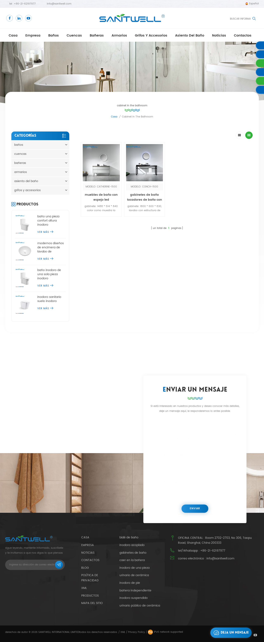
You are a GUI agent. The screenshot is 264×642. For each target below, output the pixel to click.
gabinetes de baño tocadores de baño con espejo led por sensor (144, 199)
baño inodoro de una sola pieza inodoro (49, 274)
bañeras (97, 35)
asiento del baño (189, 35)
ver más (45, 232)
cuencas (74, 35)
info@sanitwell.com (59, 4)
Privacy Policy (136, 632)
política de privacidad (90, 578)
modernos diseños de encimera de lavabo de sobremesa (50, 247)
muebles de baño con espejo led (101, 197)
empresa (32, 35)
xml (84, 588)
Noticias (219, 35)
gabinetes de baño (132, 553)
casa (13, 35)
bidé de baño (128, 537)
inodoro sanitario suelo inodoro (49, 299)
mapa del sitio (92, 603)
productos (90, 595)
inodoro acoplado (132, 545)
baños (53, 35)
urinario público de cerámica (139, 606)
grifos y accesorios (151, 35)
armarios (119, 35)
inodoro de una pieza (134, 568)
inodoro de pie (129, 583)
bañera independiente (135, 591)
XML (122, 632)
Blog (85, 567)
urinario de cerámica (134, 575)
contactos (242, 35)
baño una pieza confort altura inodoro (48, 220)
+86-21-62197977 (25, 4)
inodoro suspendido (133, 598)
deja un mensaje (230, 633)
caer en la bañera (132, 560)
